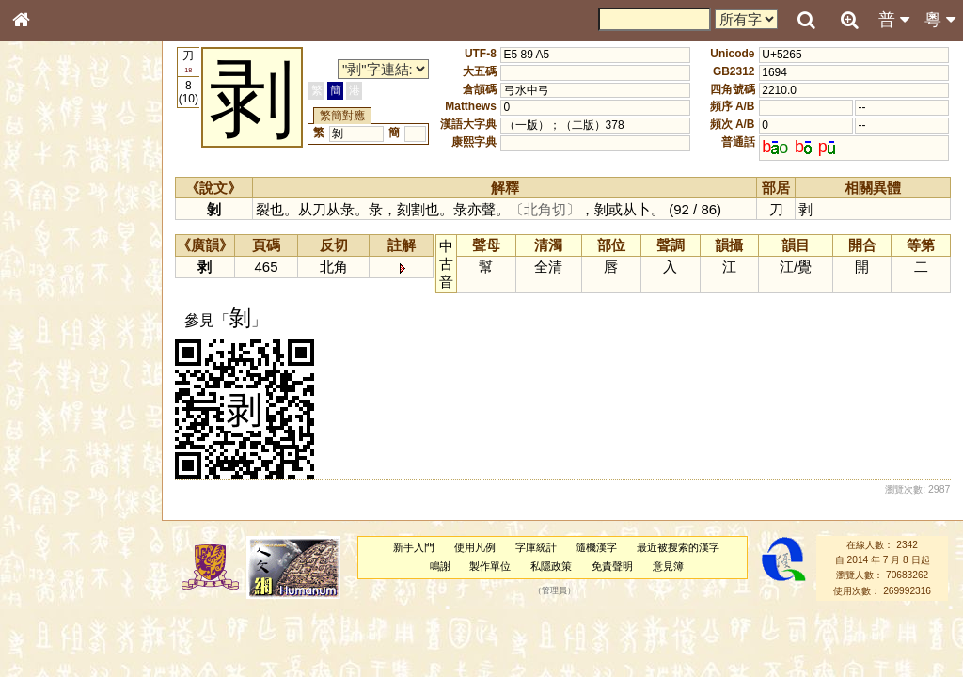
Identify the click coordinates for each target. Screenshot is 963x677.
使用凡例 (475, 547)
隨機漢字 (596, 547)
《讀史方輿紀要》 (69, 595)
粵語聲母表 (52, 385)
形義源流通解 (57, 319)
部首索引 (46, 251)
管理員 (554, 590)
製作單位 (490, 566)
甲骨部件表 (52, 284)
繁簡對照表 (52, 629)
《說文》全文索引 (69, 578)
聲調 (89, 494)
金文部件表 (52, 302)
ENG (82, 207)
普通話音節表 (57, 511)
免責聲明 (612, 566)
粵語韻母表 (52, 403)
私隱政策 (551, 566)
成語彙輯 (46, 612)
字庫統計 (536, 547)
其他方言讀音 (57, 528)
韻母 (64, 494)
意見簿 (668, 566)
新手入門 (413, 547)
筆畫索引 (46, 268)
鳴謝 (440, 566)
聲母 (37, 494)
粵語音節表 (52, 368)
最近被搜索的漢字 (678, 547)
